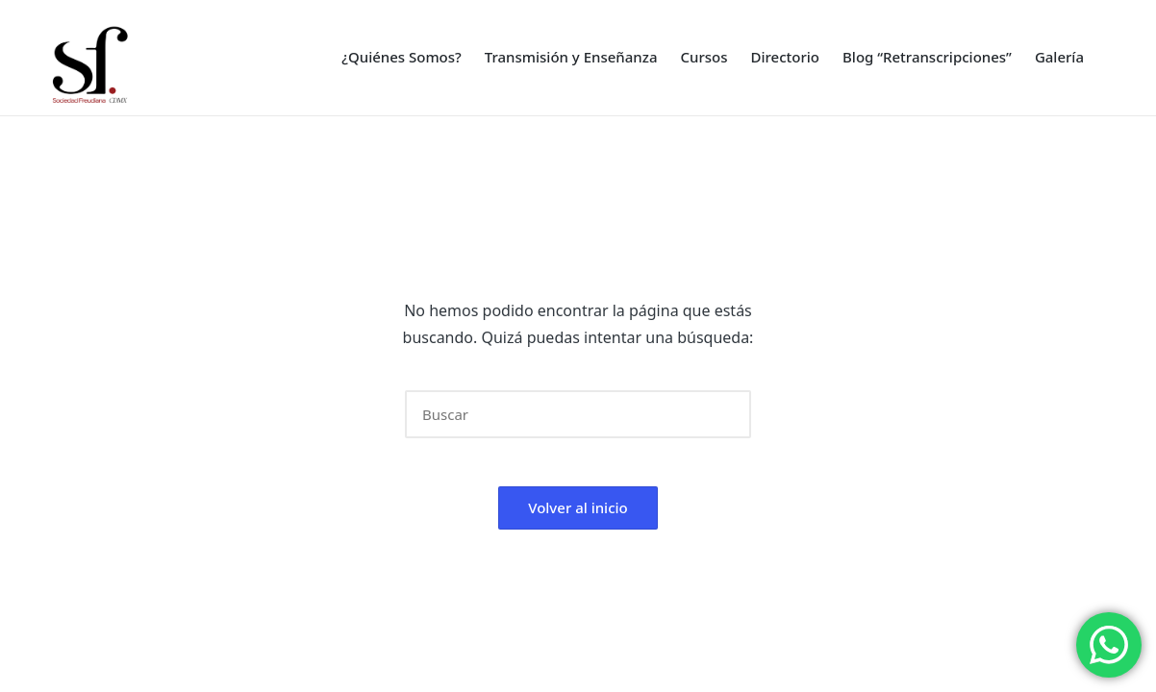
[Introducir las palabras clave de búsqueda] (578, 414)
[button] (725, 414)
